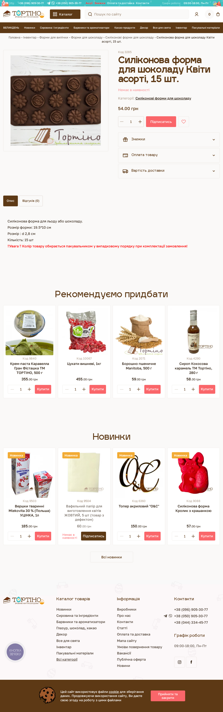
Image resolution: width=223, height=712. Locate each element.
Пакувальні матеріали (206, 27)
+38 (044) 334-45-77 (191, 622)
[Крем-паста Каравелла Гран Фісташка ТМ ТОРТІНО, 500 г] (29, 331)
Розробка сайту (142, 702)
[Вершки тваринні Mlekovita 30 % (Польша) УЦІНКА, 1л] (29, 474)
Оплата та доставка (120, 3)
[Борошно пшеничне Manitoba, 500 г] (139, 331)
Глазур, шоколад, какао (76, 628)
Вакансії (124, 653)
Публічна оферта (131, 659)
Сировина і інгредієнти (54, 27)
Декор (144, 27)
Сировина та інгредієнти (77, 615)
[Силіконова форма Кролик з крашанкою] (193, 474)
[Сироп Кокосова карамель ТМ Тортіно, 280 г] (193, 331)
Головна (14, 37)
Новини (123, 665)
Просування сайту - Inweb (196, 702)
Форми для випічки (53, 37)
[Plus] (29, 389)
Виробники (126, 609)
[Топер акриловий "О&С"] (139, 474)
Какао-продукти (124, 27)
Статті (122, 628)
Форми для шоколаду (87, 37)
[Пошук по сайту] (90, 14)
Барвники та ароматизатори (91, 27)
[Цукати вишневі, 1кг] (84, 331)
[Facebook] (219, 3)
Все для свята (162, 27)
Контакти (142, 3)
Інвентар (181, 27)
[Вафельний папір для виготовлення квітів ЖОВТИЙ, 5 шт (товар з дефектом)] (84, 474)
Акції (89, 3)
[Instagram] (214, 3)
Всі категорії (66, 659)
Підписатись (161, 121)
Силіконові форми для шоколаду (129, 37)
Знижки (99, 3)
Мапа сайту (127, 641)
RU (12, 3)
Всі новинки (111, 557)
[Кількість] (131, 121)
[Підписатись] (93, 536)
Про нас (124, 615)
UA (5, 3)
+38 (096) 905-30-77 (31, 3)
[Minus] (12, 389)
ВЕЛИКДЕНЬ (11, 27)
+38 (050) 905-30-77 (68, 3)
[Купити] (43, 389)
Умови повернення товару (139, 647)
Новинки (29, 27)
